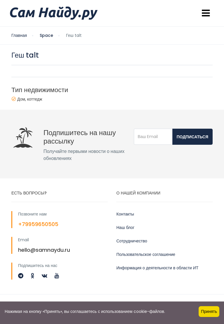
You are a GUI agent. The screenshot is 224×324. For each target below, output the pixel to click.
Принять (209, 311)
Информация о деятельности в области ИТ (157, 268)
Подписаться (192, 137)
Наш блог (125, 227)
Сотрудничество (131, 241)
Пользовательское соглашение (145, 254)
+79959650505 (38, 224)
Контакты (125, 214)
